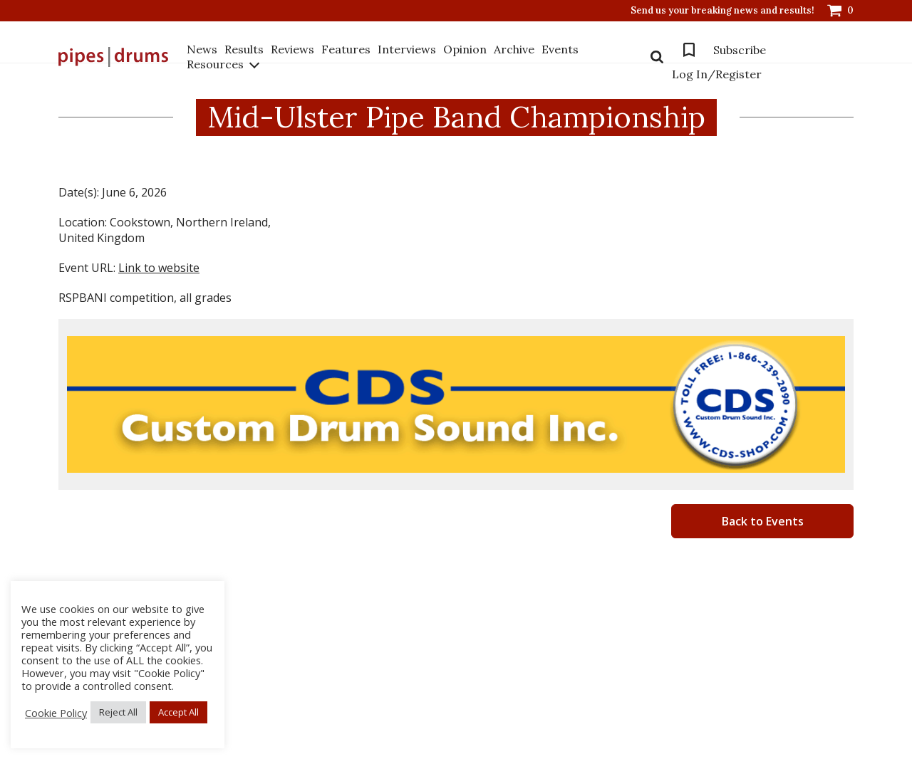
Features (345, 49)
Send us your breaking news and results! (722, 10)
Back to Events (763, 521)
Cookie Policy (56, 712)
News (202, 49)
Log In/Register (717, 74)
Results (244, 49)
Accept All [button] (178, 712)
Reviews (292, 49)
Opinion (465, 49)
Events (560, 49)
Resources (215, 64)
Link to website (159, 268)
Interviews (407, 49)
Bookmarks (689, 50)
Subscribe (739, 50)
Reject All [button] (118, 712)
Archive (514, 49)
